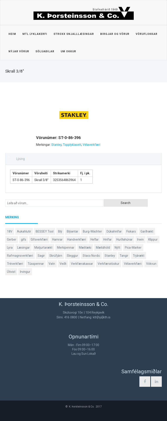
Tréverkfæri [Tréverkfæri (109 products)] (15, 263)
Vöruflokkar (146, 34)
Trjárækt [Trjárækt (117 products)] (138, 255)
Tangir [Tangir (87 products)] (124, 255)
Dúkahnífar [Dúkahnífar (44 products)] (114, 231)
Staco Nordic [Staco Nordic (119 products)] (91, 255)
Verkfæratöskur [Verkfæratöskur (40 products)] (108, 263)
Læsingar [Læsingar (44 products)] (23, 247)
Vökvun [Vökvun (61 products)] (151, 263)
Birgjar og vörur (114, 34)
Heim (12, 34)
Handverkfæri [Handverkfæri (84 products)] (76, 239)
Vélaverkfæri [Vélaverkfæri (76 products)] (133, 263)
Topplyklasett (72, 144)
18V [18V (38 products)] (9, 231)
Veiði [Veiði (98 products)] (63, 263)
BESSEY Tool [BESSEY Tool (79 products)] (44, 231)
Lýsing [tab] (20, 159)
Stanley (56, 144)
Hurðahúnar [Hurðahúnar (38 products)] (124, 239)
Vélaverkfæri (91, 144)
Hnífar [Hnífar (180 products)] (107, 239)
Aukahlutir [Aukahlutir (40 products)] (24, 231)
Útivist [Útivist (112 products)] (11, 271)
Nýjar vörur (18, 51)
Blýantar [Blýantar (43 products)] (72, 231)
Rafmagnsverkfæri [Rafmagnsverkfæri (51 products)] (20, 255)
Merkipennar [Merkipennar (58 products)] (65, 247)
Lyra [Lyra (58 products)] (10, 247)
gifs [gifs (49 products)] (23, 239)
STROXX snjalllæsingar (73, 34)
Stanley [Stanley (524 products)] (110, 255)
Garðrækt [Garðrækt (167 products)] (146, 231)
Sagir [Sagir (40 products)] (41, 255)
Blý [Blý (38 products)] (60, 231)
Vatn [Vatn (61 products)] (51, 263)
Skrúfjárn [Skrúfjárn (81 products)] (55, 255)
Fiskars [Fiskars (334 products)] (131, 231)
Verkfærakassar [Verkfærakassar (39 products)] (82, 263)
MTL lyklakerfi (34, 34)
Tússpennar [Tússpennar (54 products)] (36, 263)
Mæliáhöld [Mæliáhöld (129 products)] (103, 247)
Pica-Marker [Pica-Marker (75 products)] (133, 247)
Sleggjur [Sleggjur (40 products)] (72, 255)
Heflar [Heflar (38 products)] (94, 239)
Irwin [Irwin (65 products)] (140, 239)
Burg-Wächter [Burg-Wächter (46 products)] (92, 231)
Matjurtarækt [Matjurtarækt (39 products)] (43, 247)
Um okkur (68, 51)
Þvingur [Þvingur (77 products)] (25, 271)
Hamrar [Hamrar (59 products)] (57, 239)
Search (125, 203)
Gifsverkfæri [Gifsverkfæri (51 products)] (39, 239)
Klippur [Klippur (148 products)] (153, 239)
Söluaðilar (44, 51)
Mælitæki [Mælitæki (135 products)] (85, 247)
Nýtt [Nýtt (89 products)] (117, 247)
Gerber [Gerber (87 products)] (11, 239)
